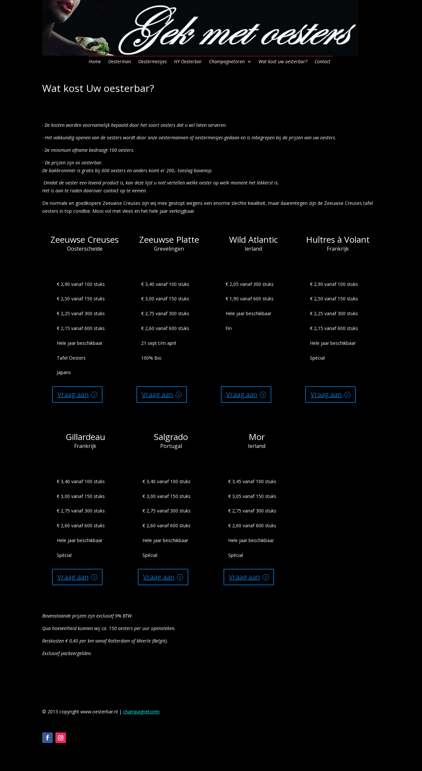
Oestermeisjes (152, 62)
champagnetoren (141, 711)
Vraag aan (73, 394)
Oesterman (119, 62)
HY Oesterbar (188, 62)
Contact (322, 62)
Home (95, 62)
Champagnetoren (227, 62)
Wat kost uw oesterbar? (282, 62)
